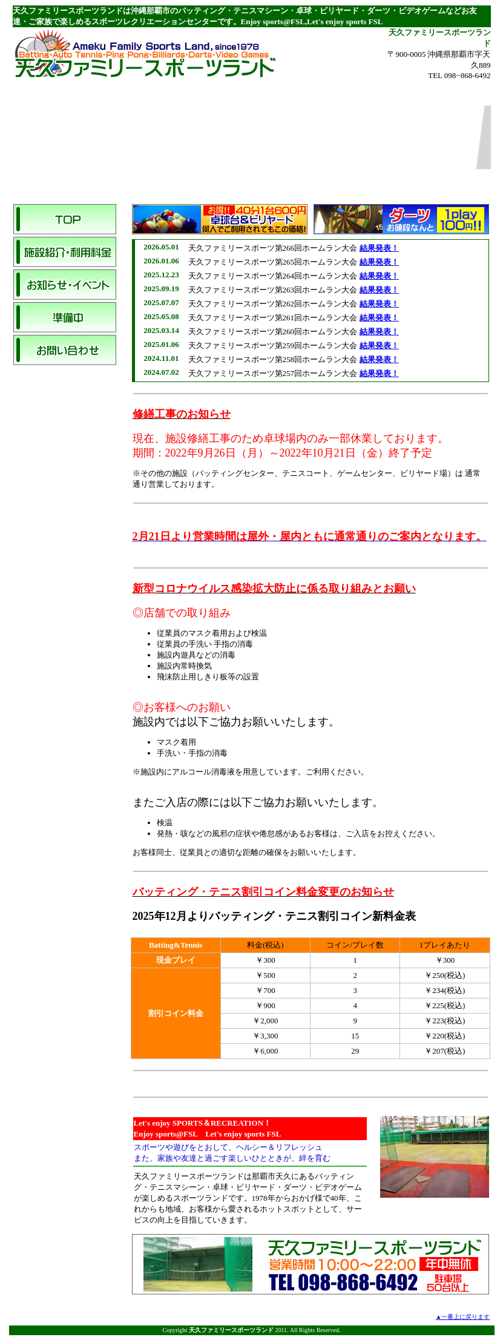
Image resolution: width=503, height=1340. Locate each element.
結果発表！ (379, 247)
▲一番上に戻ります (463, 1316)
